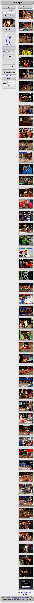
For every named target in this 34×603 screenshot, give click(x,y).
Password (5, 83)
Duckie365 (5, 51)
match (8, 35)
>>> (9, 52)
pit (8, 37)
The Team (21, 597)
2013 (8, 33)
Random (26, 592)
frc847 (8, 38)
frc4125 (8, 40)
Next (11, 10)
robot (8, 34)
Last (25, 593)
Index (9, 10)
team (8, 36)
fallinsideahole (5, 55)
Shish (18, 597)
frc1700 (8, 39)
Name (6, 81)
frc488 (8, 42)
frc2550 (8, 41)
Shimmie (14, 597)
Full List (7, 44)
